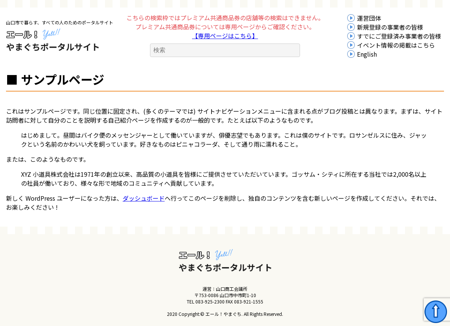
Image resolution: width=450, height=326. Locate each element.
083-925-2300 (210, 301)
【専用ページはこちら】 (225, 35)
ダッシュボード (144, 198)
